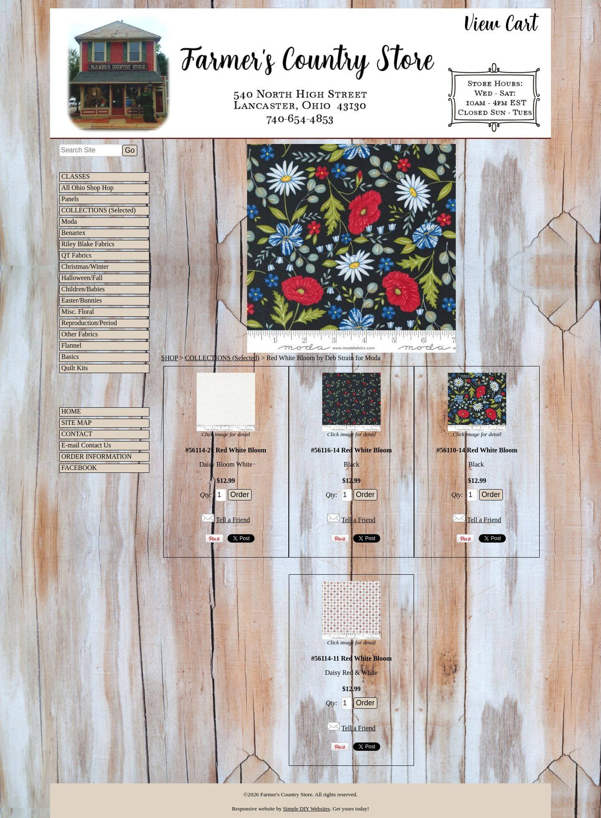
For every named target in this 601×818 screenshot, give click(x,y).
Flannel (71, 345)
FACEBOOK (79, 467)
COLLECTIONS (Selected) (98, 210)
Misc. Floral (77, 311)
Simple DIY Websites (306, 808)
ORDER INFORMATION (96, 456)
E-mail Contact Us (86, 445)
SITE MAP (76, 422)
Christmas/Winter (85, 266)
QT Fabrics (76, 255)
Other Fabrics (79, 334)
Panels (70, 198)
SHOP (169, 357)
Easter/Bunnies (81, 300)
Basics (70, 356)
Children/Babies (83, 289)
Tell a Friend (233, 519)
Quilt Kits (74, 367)
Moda (69, 221)
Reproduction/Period (89, 322)
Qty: (206, 494)
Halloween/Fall (82, 277)
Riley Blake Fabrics (87, 243)
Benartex (73, 232)
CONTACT (76, 433)
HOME (71, 411)
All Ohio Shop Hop (87, 187)
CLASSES (75, 176)
